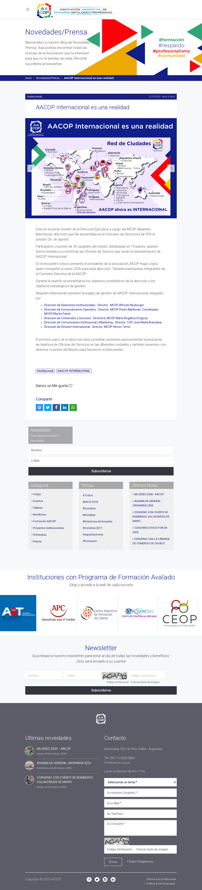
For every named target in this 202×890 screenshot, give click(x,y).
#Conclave (89, 508)
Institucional (34, 96)
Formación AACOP (44, 521)
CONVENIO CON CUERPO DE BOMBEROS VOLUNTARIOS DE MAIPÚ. (151, 516)
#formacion (90, 540)
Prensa (37, 541)
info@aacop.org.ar (117, 762)
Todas (37, 494)
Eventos (38, 500)
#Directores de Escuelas (97, 521)
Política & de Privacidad (160, 883)
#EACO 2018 (90, 501)
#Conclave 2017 (92, 527)
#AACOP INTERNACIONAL (73, 371)
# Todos (88, 495)
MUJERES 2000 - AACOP (149, 494)
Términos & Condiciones (161, 879)
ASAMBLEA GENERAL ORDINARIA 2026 (64, 763)
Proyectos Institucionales (48, 527)
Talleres (38, 507)
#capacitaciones (93, 534)
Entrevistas (40, 534)
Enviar (113, 861)
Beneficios (39, 514)
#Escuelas (89, 514)
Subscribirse (101, 471)
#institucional (45, 371)
